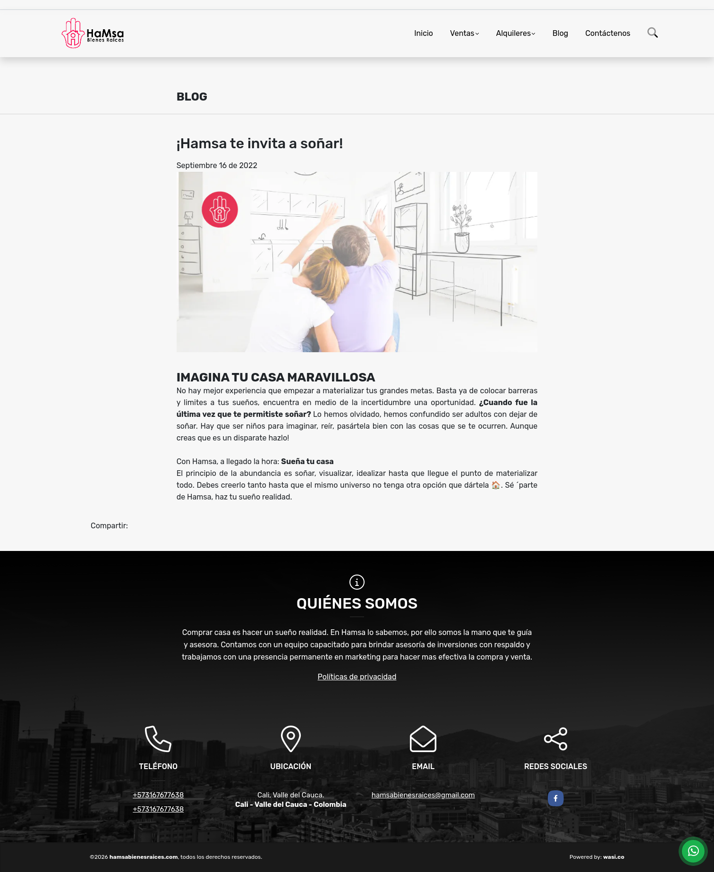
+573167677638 (158, 795)
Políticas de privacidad (357, 676)
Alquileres (513, 33)
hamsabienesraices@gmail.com (423, 795)
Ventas (462, 33)
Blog (560, 33)
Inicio (423, 33)
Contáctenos (607, 33)
